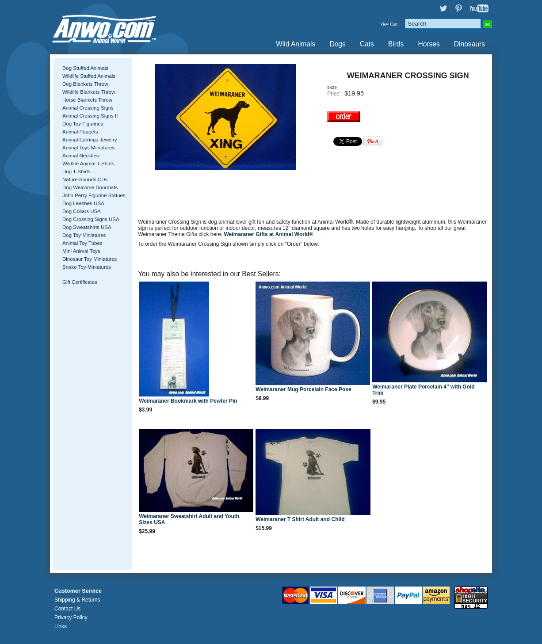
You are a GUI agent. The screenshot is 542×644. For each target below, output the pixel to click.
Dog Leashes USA (83, 203)
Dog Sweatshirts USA (86, 227)
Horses (428, 44)
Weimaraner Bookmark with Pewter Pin (188, 401)
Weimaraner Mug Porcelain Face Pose (303, 389)
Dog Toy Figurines (82, 123)
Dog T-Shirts (76, 171)
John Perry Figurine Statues (94, 195)
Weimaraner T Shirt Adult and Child (300, 519)
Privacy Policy (71, 617)
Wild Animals (295, 44)
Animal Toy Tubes (82, 243)
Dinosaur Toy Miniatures (89, 259)
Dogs (337, 44)
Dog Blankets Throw (85, 84)
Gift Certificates (79, 282)
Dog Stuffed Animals (85, 68)
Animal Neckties (80, 155)
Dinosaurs (469, 44)
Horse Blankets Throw (87, 100)
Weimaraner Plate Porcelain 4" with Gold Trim (423, 390)
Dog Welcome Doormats (90, 187)
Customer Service (78, 591)
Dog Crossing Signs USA (90, 219)
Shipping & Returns (77, 600)
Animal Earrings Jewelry (89, 139)
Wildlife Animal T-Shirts (88, 163)
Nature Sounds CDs (84, 179)
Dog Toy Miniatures (84, 235)
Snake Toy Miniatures (86, 267)
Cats (367, 44)
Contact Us (67, 609)
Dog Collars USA (81, 211)
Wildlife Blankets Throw (88, 92)
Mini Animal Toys (81, 251)
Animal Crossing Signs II (90, 115)
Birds (396, 44)
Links (60, 626)
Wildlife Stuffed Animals (88, 76)
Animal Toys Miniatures (88, 147)
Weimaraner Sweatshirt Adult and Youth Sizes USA (189, 519)
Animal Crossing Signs (88, 108)
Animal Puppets (80, 131)
